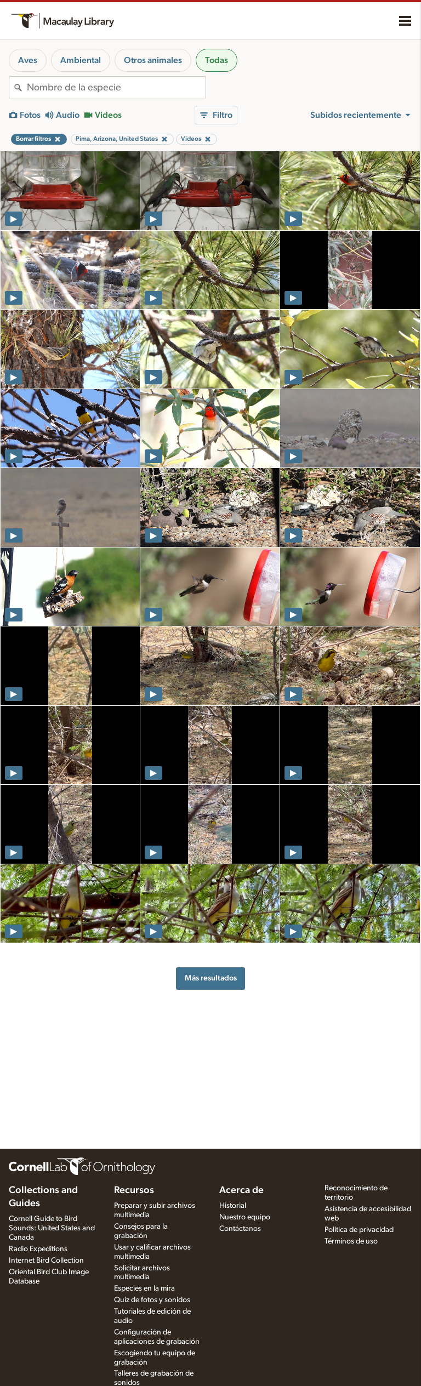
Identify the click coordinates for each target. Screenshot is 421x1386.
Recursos (134, 1190)
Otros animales (153, 60)
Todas (216, 60)
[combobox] (116, 88)
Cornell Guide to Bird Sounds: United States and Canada (52, 1228)
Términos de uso (351, 1241)
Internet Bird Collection (46, 1260)
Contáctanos (240, 1229)
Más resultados (211, 978)
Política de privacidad (359, 1230)
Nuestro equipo (244, 1217)
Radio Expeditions (38, 1249)
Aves (27, 60)
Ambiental (80, 60)
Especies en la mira (144, 1288)
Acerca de (241, 1190)
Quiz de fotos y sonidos (152, 1300)
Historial (232, 1206)
